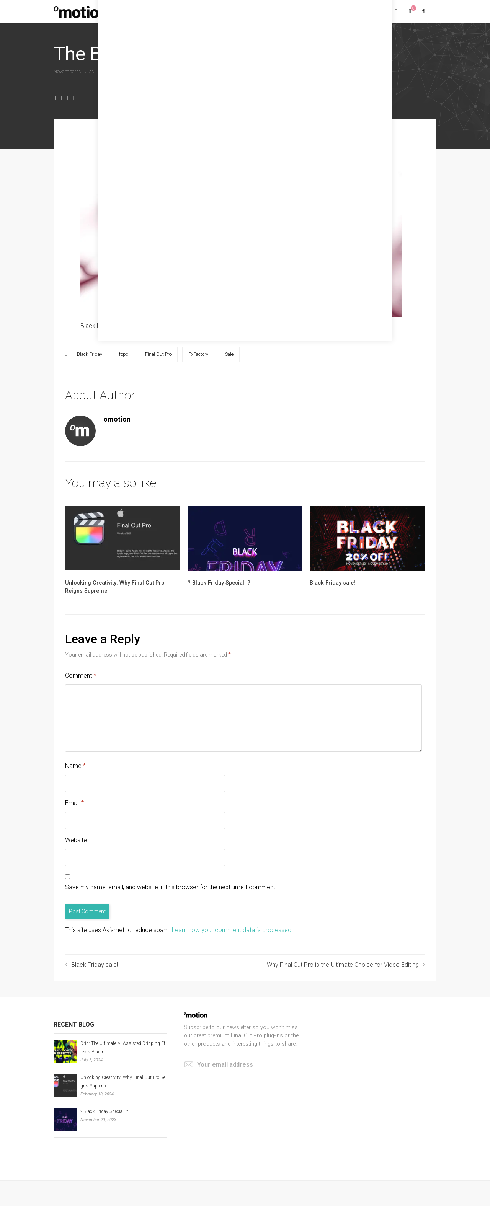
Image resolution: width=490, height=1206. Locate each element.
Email (74, 803)
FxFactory (198, 354)
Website (76, 840)
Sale (229, 354)
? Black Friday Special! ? (219, 583)
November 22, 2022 (75, 71)
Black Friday (89, 354)
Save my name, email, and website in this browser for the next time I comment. (171, 887)
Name (75, 765)
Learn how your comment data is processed (231, 930)
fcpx (123, 354)
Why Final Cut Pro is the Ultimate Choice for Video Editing (343, 964)
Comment (80, 675)
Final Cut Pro (158, 354)
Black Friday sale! (332, 583)
